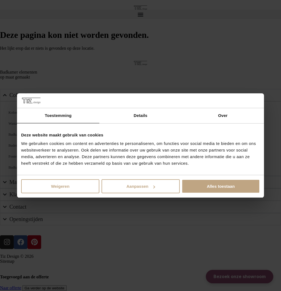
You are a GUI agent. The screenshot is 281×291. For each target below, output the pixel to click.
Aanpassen (141, 186)
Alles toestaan (221, 186)
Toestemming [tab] (58, 115)
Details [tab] (140, 115)
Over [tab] (223, 115)
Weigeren (60, 186)
